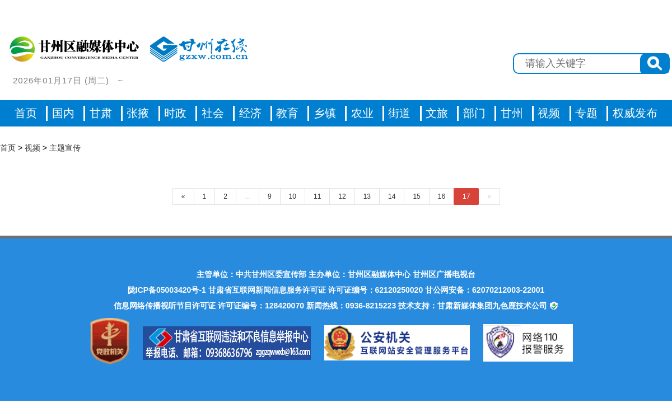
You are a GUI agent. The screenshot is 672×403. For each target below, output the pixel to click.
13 (367, 196)
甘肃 (101, 113)
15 (416, 196)
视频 (32, 147)
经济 (250, 113)
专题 (586, 113)
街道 (399, 113)
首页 (26, 113)
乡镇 (325, 113)
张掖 (138, 113)
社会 (213, 113)
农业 (362, 113)
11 (317, 196)
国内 (63, 113)
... (247, 196)
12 (342, 196)
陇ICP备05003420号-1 (167, 289)
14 (391, 196)
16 (441, 196)
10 (292, 196)
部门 (474, 113)
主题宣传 (65, 147)
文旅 (437, 113)
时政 (175, 113)
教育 (287, 113)
